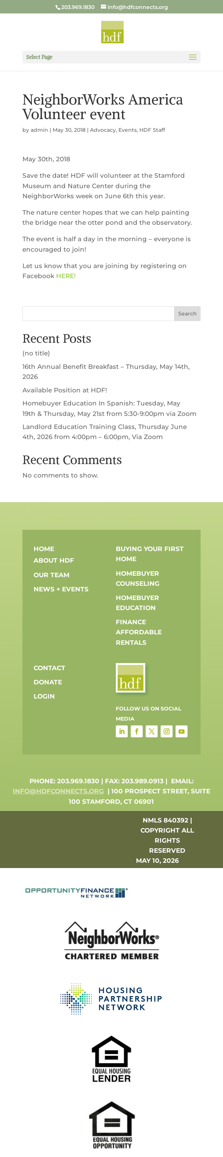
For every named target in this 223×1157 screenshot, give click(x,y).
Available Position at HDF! (64, 390)
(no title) (36, 353)
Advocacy (103, 130)
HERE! (66, 276)
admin (39, 130)
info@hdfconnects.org (58, 791)
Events (127, 130)
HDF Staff (152, 130)
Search (187, 313)
